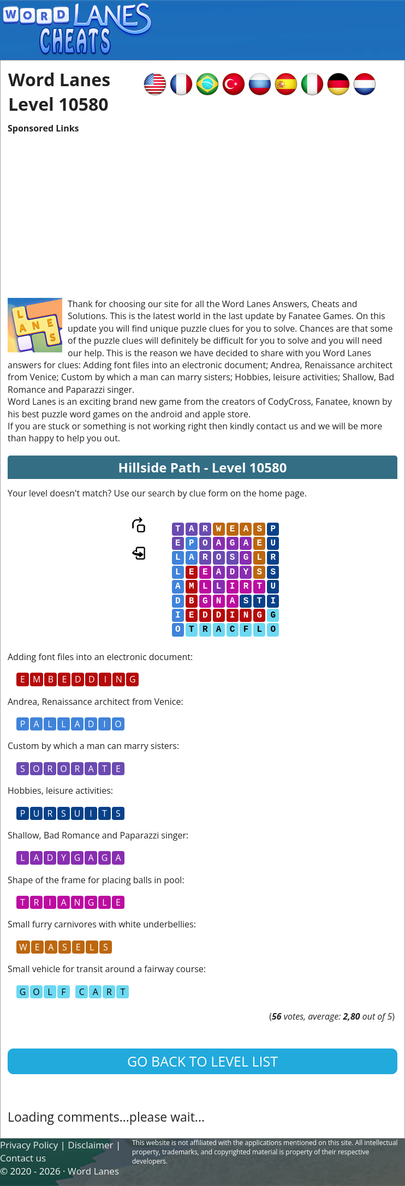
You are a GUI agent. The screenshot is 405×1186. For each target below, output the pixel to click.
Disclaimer (90, 1145)
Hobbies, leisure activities (59, 790)
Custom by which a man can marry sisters (92, 746)
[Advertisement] (202, 210)
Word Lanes (93, 1171)
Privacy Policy (29, 1145)
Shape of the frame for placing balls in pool (95, 880)
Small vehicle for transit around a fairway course (106, 969)
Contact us (23, 1158)
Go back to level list (202, 1061)
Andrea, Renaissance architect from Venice (94, 702)
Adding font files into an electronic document (99, 657)
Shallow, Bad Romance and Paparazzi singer (97, 835)
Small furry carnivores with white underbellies (101, 924)
